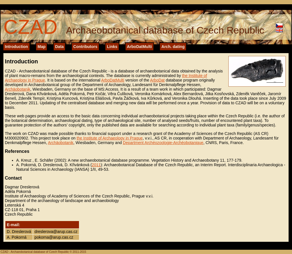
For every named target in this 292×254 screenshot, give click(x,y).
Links (112, 46)
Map (41, 46)
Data (59, 46)
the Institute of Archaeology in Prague (110, 138)
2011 (96, 165)
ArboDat (157, 80)
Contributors (85, 46)
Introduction (16, 46)
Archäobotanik (17, 89)
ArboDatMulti (139, 46)
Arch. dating (173, 46)
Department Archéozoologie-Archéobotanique (163, 142)
